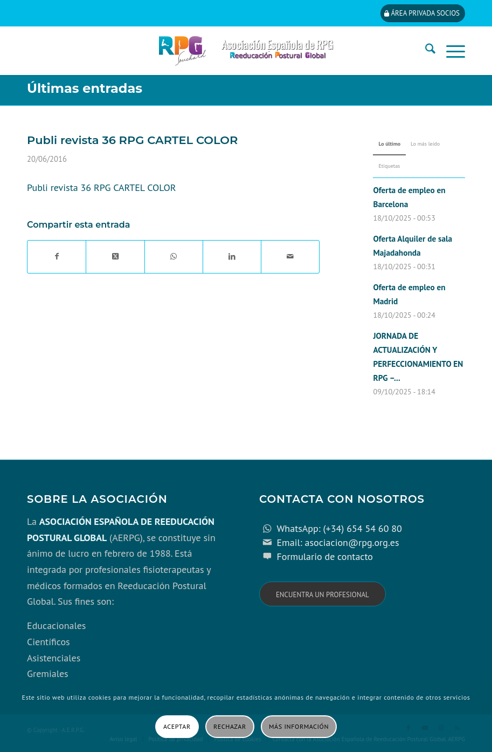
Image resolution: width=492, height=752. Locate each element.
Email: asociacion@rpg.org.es (337, 542)
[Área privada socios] (422, 13)
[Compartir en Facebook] (56, 257)
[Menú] (450, 50)
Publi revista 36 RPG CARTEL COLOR (101, 187)
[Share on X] (115, 257)
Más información (299, 726)
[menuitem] (424, 50)
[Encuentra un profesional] (322, 594)
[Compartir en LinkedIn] (232, 257)
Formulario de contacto (324, 556)
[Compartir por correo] (290, 257)
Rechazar (229, 726)
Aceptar (177, 726)
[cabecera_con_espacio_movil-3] (246, 50)
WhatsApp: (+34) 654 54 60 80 (338, 528)
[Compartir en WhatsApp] (174, 257)
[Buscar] (424, 50)
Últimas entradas (84, 88)
